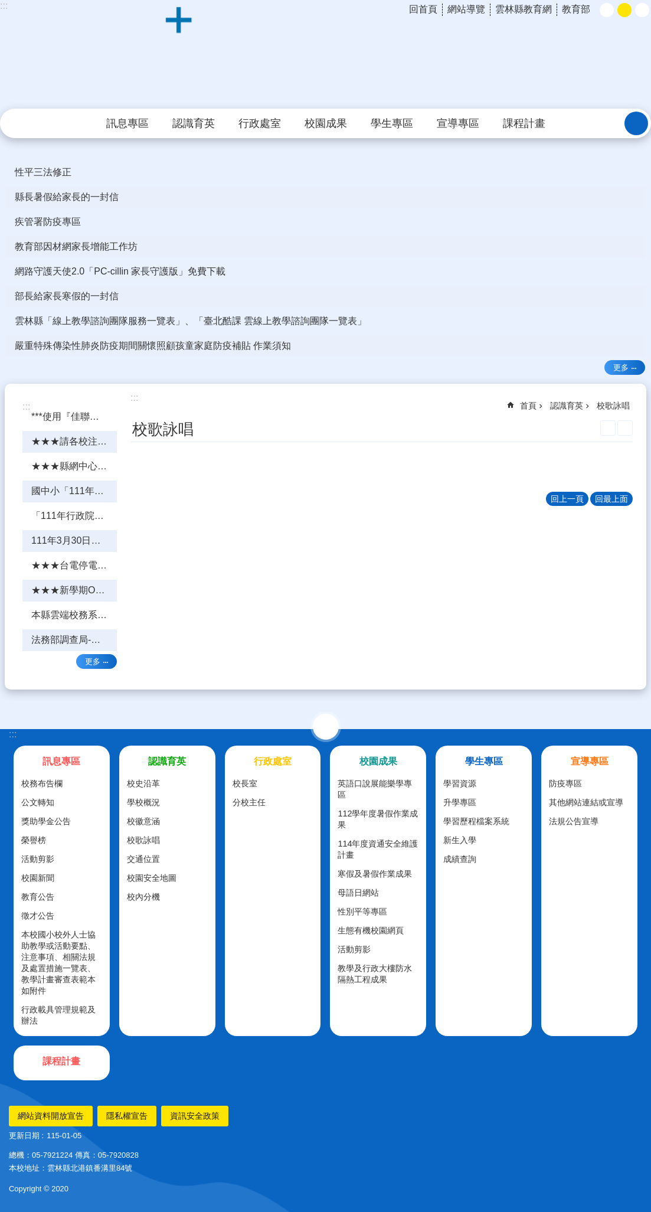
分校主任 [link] (249, 802)
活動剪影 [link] (37, 859)
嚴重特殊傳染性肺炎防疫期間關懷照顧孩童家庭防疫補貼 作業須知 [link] (153, 346)
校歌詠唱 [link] (613, 405)
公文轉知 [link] (37, 802)
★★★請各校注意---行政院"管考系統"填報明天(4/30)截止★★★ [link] (74, 441)
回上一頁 (567, 499)
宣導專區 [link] (458, 123)
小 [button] (607, 10)
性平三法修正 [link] (43, 172)
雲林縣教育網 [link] (523, 9)
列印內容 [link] (608, 428)
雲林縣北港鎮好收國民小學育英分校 (326, 55)
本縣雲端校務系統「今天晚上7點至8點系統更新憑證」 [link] (74, 615)
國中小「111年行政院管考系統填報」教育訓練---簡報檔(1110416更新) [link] (74, 491)
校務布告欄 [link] (42, 783)
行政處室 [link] (259, 123)
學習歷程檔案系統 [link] (476, 821)
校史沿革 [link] (143, 783)
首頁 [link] (528, 405)
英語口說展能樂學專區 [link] (375, 789)
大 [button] (642, 10)
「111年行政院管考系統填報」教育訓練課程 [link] (74, 516)
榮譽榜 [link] (33, 840)
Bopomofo (625, 428)
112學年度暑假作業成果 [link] (378, 819)
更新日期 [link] (24, 1135)
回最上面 (611, 499)
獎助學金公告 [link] (46, 821)
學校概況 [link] (143, 802)
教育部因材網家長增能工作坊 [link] (76, 246)
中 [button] (624, 10)
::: (13, 734)
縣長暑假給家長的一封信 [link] (67, 197)
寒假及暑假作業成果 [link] (375, 873)
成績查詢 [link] (459, 859)
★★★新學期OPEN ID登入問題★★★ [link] (74, 590)
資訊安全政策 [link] (195, 1115)
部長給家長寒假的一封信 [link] (67, 296)
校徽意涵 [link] (143, 821)
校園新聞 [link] (37, 878)
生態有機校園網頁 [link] (371, 930)
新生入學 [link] (459, 840)
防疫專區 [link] (565, 783)
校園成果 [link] (326, 123)
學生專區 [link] (392, 123)
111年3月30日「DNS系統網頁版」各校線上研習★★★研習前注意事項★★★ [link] (74, 540)
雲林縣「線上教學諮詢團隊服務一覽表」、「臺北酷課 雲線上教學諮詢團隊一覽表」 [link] (191, 321)
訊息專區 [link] (127, 123)
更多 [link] (621, 367)
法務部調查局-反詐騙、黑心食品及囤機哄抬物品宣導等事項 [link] (74, 640)
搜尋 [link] (636, 123)
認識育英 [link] (193, 123)
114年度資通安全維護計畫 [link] (378, 849)
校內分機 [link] (143, 896)
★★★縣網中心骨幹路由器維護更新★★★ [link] (74, 466)
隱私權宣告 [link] (127, 1115)
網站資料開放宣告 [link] (51, 1115)
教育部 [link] (576, 9)
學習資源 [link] (459, 783)
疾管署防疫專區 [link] (48, 222)
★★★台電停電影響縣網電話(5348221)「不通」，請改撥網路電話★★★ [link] (74, 565)
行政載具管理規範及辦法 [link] (58, 1015)
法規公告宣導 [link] (573, 821)
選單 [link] (326, 727)
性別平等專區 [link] (362, 911)
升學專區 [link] (459, 802)
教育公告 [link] (37, 896)
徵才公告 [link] (37, 915)
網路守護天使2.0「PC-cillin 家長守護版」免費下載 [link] (120, 271)
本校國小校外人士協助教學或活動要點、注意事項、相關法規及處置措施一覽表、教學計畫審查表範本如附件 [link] (58, 962)
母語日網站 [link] (358, 892)
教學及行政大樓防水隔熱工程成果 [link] (375, 973)
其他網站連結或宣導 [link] (586, 802)
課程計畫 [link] (524, 123)
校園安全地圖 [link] (151, 878)
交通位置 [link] (143, 859)
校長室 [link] (245, 783)
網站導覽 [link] (466, 9)
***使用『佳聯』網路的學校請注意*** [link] (74, 416)
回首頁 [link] (423, 9)
